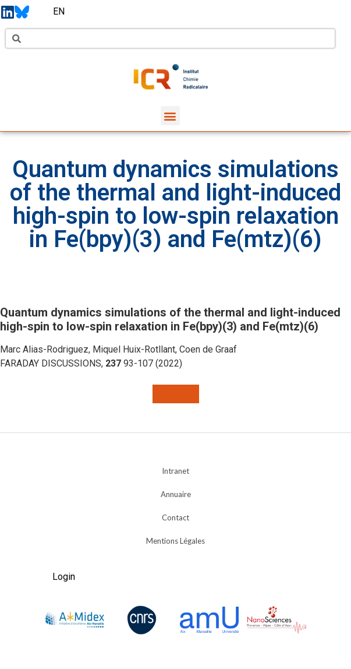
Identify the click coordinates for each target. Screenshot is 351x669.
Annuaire (176, 494)
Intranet (175, 471)
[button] (170, 115)
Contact (175, 517)
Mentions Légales (175, 540)
